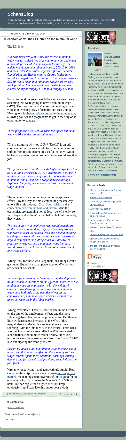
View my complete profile (103, 175)
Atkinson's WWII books (101, 197)
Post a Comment (16, 407)
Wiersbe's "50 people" (100, 209)
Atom (36, 414)
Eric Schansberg (112, 57)
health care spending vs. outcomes (106, 234)
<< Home (10, 420)
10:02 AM (40, 394)
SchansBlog (20, 14)
